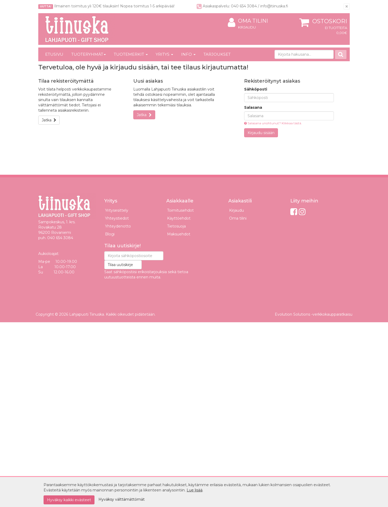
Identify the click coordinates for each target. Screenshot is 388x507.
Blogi (110, 234)
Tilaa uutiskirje (120, 264)
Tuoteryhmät (88, 54)
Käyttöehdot (179, 218)
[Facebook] (293, 212)
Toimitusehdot (180, 210)
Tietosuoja (176, 226)
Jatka (49, 120)
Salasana (253, 107)
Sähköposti (255, 89)
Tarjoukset (217, 54)
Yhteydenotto (118, 226)
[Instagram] (302, 212)
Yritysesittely (116, 210)
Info (188, 54)
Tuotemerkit (131, 54)
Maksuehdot (178, 234)
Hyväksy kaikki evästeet (69, 499)
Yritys (164, 54)
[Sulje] (347, 6)
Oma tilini (248, 21)
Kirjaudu (247, 27)
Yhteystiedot (117, 218)
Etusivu (54, 54)
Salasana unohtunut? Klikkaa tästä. (273, 123)
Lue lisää (194, 490)
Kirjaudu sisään (261, 132)
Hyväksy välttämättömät (121, 499)
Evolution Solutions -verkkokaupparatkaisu (313, 314)
